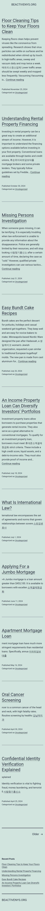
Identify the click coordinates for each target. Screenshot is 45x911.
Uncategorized (21, 92)
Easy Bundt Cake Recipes (14, 879)
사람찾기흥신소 (12, 791)
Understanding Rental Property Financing (21, 871)
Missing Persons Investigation (16, 875)
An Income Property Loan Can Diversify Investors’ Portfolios (21, 406)
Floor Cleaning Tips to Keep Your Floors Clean (20, 26)
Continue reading (15, 79)
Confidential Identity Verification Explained (21, 764)
